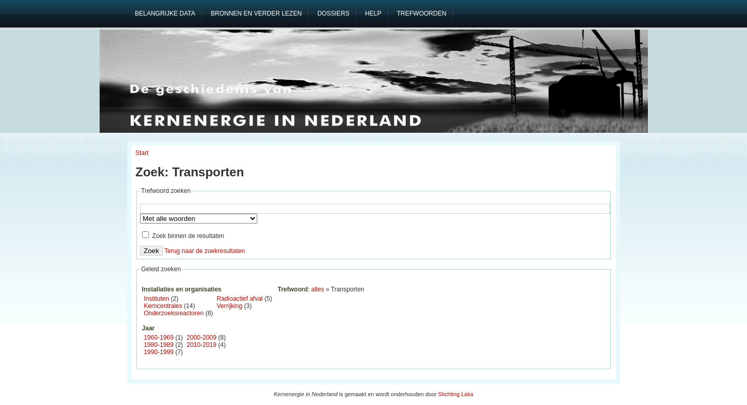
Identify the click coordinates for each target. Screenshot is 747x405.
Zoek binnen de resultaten (183, 236)
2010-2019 (201, 344)
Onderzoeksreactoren (173, 313)
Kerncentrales (163, 306)
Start (141, 153)
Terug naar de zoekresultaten (204, 251)
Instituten (156, 298)
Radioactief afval (240, 298)
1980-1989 (158, 344)
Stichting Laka (456, 394)
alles (317, 289)
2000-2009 (201, 337)
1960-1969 (158, 337)
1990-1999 (158, 352)
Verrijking (229, 306)
